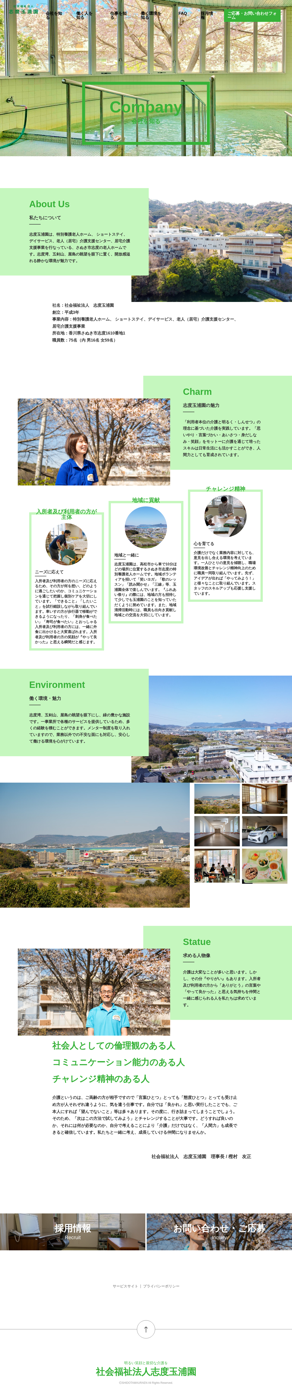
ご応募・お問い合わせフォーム (252, 15)
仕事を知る (118, 15)
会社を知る (54, 15)
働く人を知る (84, 15)
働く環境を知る (151, 15)
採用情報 (207, 15)
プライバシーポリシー (161, 1286)
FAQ (182, 13)
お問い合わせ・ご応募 (219, 1231)
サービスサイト (125, 1286)
